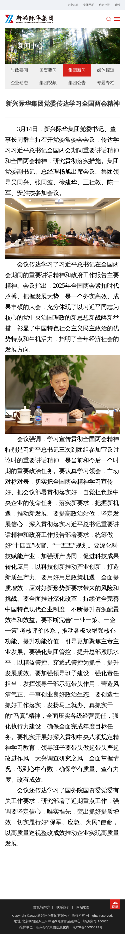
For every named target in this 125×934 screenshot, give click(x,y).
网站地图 (83, 907)
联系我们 (63, 907)
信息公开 (104, 4)
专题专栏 (105, 82)
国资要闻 (48, 70)
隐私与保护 (41, 907)
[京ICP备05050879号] (87, 927)
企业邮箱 (73, 4)
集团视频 (48, 82)
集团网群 (88, 4)
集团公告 (77, 82)
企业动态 (19, 82)
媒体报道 (105, 70)
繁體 (117, 4)
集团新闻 (77, 70)
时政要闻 (19, 70)
